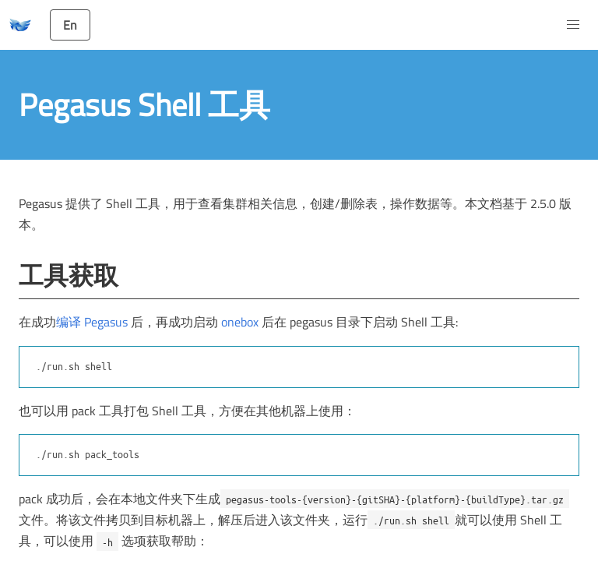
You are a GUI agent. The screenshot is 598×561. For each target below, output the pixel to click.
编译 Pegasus (93, 321)
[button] (573, 25)
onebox (240, 321)
